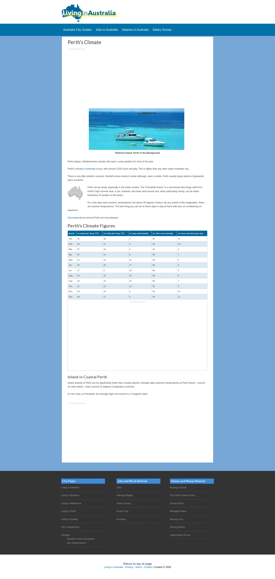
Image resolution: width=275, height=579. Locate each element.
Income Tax (122, 511)
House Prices (177, 503)
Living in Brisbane (70, 495)
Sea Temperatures (76, 542)
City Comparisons (70, 527)
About (138, 566)
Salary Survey (123, 503)
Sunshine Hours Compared (81, 538)
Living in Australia (113, 566)
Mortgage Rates (178, 511)
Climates (65, 535)
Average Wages (124, 495)
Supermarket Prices (180, 535)
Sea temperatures (77, 217)
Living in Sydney (69, 519)
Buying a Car (176, 519)
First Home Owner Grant (182, 495)
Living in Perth (68, 511)
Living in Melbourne (71, 503)
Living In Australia (137, 13)
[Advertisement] (137, 77)
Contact (148, 566)
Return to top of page (137, 563)
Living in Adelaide (70, 487)
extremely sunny (94, 168)
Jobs (118, 487)
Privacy (129, 566)
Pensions (121, 519)
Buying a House (178, 487)
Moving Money (177, 527)
